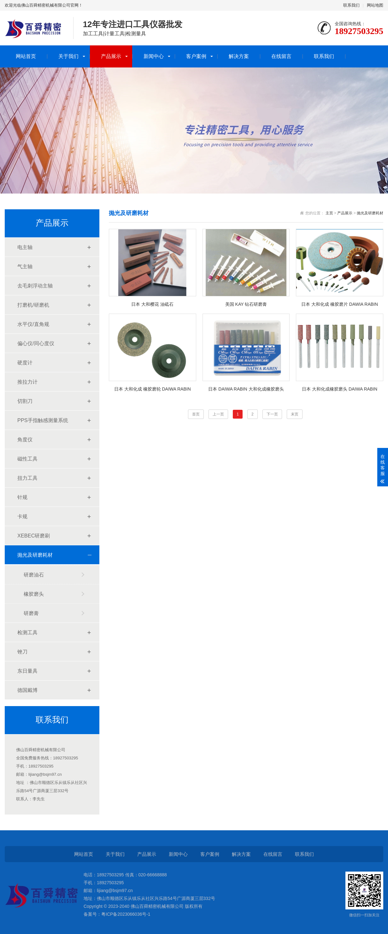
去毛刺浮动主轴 (35, 285)
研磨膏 (31, 613)
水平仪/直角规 (33, 324)
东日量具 (27, 671)
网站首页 (26, 56)
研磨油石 (34, 574)
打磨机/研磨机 (33, 305)
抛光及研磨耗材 (35, 555)
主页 (329, 213)
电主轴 (24, 247)
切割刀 (24, 401)
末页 (294, 414)
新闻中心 (154, 56)
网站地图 (375, 5)
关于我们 (68, 56)
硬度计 (24, 362)
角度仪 (24, 439)
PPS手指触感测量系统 (42, 420)
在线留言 (281, 56)
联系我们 (351, 5)
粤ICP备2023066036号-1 (125, 914)
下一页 (272, 414)
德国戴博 (27, 690)
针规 (22, 497)
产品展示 (111, 56)
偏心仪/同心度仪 (35, 343)
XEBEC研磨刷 (33, 535)
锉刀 (22, 651)
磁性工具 (27, 458)
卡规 (22, 516)
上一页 (218, 414)
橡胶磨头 (34, 594)
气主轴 (24, 266)
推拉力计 (27, 382)
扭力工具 (27, 478)
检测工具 (27, 632)
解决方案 (239, 56)
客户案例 (196, 56)
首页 (196, 414)
